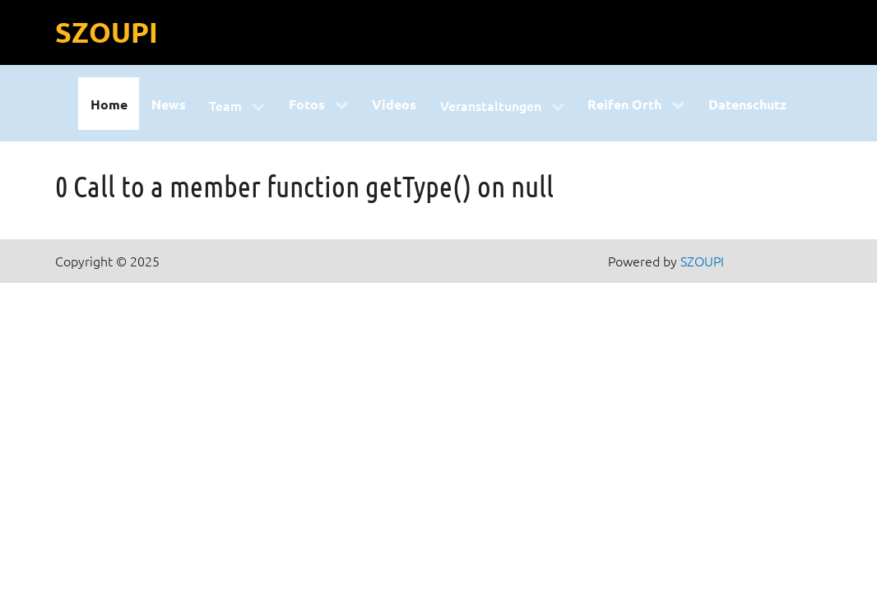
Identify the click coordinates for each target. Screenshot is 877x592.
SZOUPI (106, 31)
